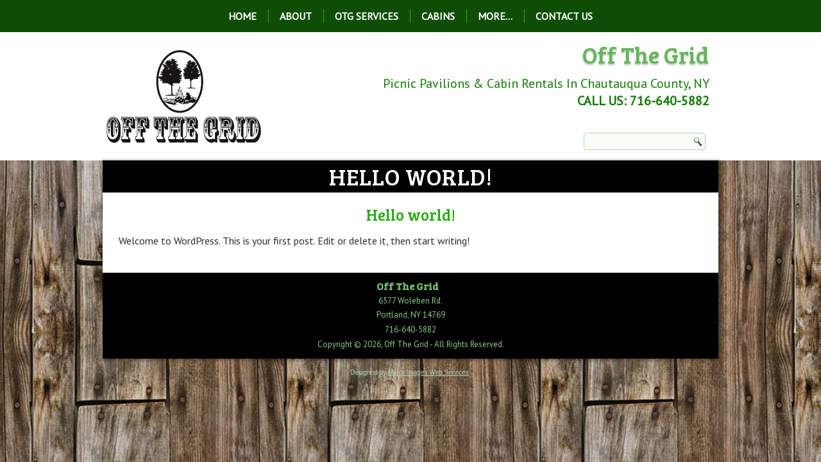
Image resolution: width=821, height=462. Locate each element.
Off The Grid (645, 54)
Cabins (438, 16)
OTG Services (366, 16)
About (296, 16)
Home (242, 16)
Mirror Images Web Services (428, 372)
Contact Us (564, 16)
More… (495, 16)
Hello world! (410, 214)
